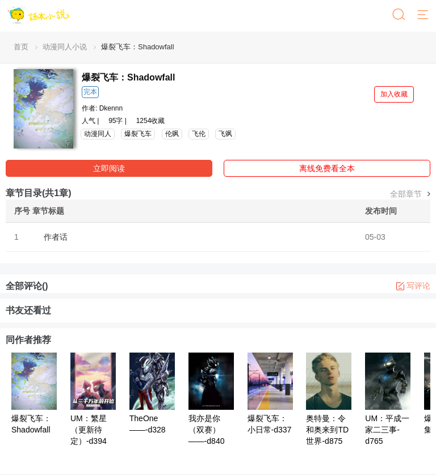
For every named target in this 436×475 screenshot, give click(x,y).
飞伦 (199, 134)
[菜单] (423, 15)
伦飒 (172, 134)
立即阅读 (109, 168)
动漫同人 (97, 134)
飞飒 (225, 134)
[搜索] (399, 15)
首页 (21, 47)
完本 (90, 92)
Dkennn (111, 108)
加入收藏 (394, 94)
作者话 (56, 236)
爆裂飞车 (138, 134)
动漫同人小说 (65, 47)
